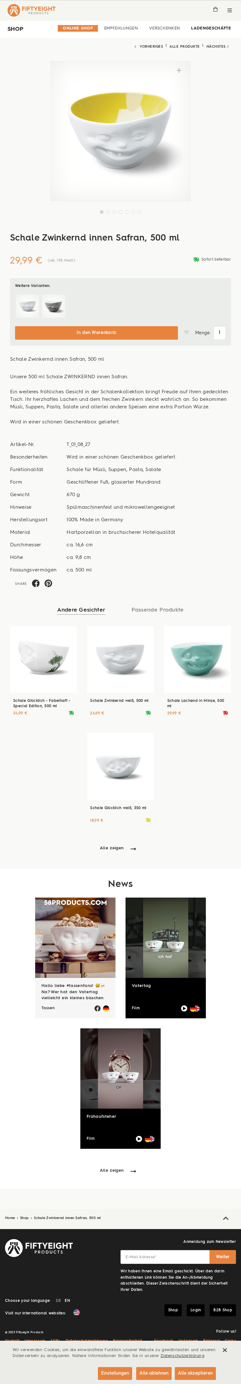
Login (195, 1308)
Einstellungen (111, 1372)
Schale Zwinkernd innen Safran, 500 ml (67, 1215)
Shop (25, 1215)
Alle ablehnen (151, 1372)
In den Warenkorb (96, 330)
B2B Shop (222, 1308)
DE (58, 1299)
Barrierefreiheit (127, 1339)
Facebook (164, 1339)
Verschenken (164, 28)
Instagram (188, 1339)
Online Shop (78, 28)
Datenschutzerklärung (87, 1339)
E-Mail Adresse (141, 1255)
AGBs (55, 1339)
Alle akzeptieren (195, 1372)
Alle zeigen (112, 846)
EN (67, 1299)
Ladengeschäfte (211, 28)
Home (10, 1215)
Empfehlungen (121, 28)
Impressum (34, 1339)
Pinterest (211, 1339)
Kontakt (12, 1339)
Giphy (230, 1339)
